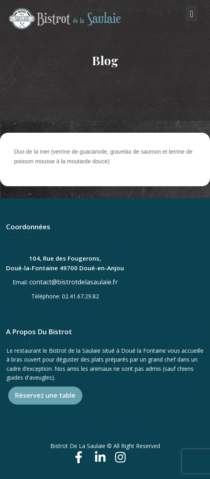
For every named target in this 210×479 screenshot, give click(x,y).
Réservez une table (45, 395)
